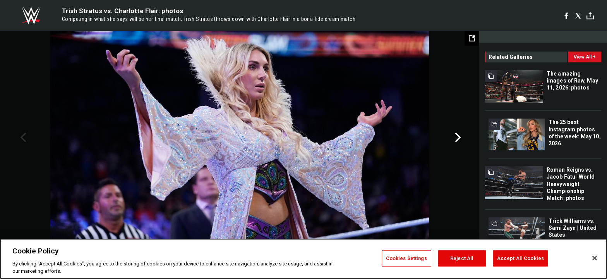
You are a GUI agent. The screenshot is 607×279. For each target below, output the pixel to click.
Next (457, 137)
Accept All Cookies (520, 258)
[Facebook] (566, 15)
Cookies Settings (406, 258)
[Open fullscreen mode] (472, 38)
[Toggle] (590, 15)
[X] (578, 15)
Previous (22, 137)
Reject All (461, 258)
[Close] (594, 258)
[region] (303, 259)
